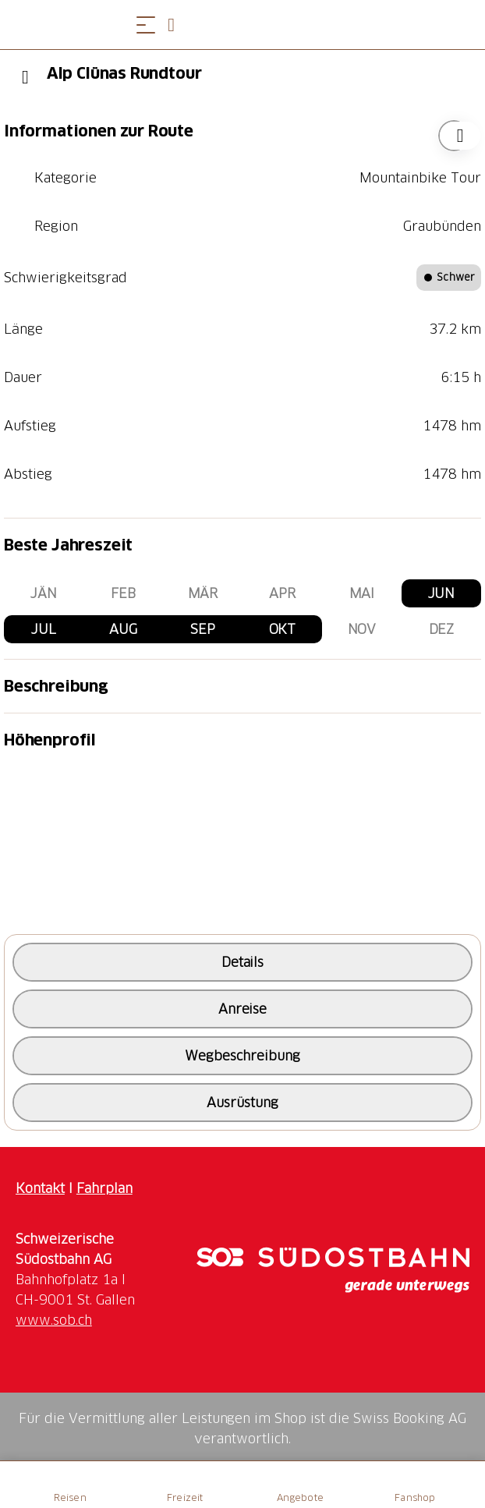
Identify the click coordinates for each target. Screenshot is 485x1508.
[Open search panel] (177, 24)
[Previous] (25, 77)
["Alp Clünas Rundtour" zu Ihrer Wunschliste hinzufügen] (453, 135)
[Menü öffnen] (145, 24)
